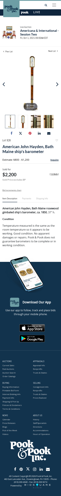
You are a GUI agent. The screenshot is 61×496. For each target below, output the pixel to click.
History (36, 419)
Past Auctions (8, 369)
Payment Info (8, 398)
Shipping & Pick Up (10, 401)
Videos (5, 434)
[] (54, 174)
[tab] (9, 199)
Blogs (4, 427)
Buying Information (10, 387)
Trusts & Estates (40, 373)
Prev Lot (8, 51)
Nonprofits (37, 369)
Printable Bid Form (10, 390)
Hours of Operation (41, 434)
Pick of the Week (9, 430)
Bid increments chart (11, 190)
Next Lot (53, 51)
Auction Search (9, 373)
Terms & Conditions (11, 409)
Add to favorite (57, 141)
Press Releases (8, 423)
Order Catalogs (8, 376)
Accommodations (40, 430)
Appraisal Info (39, 365)
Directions (37, 427)
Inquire (54, 159)
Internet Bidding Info (11, 394)
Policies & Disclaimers (12, 405)
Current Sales (8, 365)
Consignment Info (40, 387)
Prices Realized (39, 398)
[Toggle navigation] (54, 5)
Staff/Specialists (39, 423)
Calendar (6, 419)
